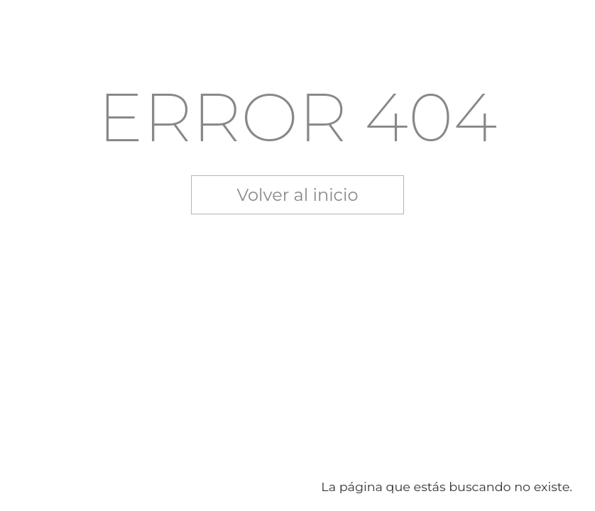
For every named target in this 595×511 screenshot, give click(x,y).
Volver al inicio (298, 195)
